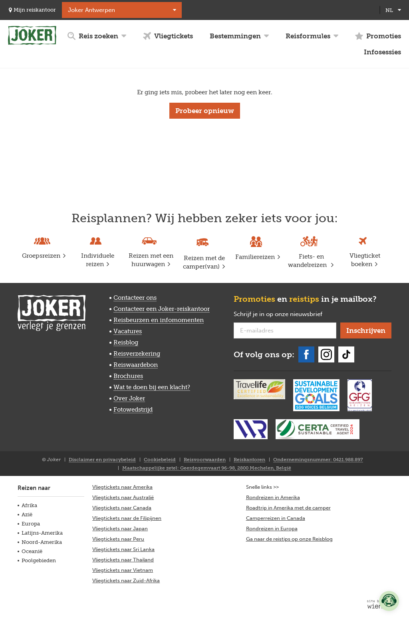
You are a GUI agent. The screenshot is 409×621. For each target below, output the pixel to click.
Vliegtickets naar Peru (118, 539)
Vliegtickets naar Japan (120, 528)
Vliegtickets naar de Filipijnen (126, 518)
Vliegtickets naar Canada (121, 508)
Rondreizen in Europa (272, 528)
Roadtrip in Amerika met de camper (288, 508)
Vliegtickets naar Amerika (122, 487)
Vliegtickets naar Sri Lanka (123, 549)
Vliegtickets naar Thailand (123, 560)
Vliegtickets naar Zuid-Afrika (126, 580)
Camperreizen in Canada (275, 518)
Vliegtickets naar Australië (123, 497)
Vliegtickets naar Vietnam (122, 570)
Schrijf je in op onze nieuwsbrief (285, 314)
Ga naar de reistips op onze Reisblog (289, 539)
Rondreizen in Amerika (273, 497)
